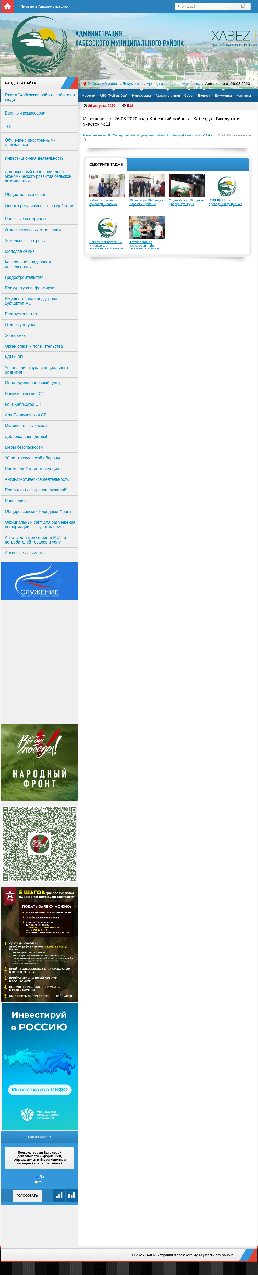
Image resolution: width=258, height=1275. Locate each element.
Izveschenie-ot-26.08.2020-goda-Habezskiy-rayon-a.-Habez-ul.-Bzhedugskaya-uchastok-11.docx (149, 135)
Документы (223, 95)
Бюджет (204, 95)
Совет (189, 95)
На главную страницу (7, 6)
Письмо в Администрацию (44, 6)
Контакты (244, 95)
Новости (88, 95)
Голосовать (27, 1195)
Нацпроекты (141, 95)
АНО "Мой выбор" (113, 95)
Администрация (168, 95)
